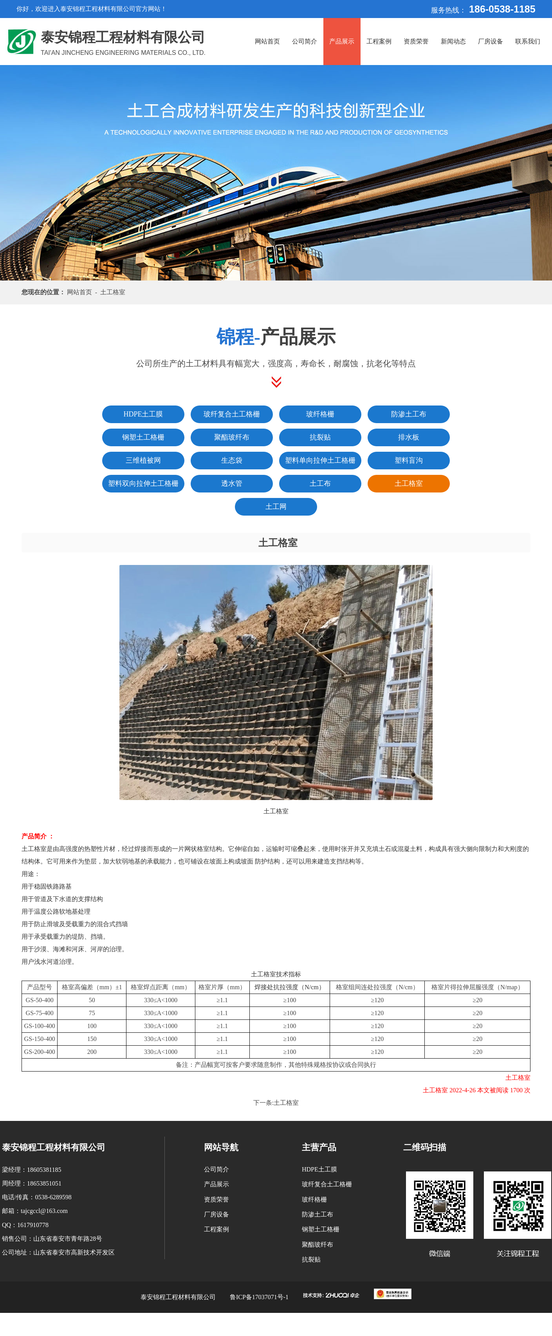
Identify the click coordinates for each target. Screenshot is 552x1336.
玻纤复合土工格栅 (327, 1184)
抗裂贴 (311, 1259)
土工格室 (286, 1102)
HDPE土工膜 (319, 1169)
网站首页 (267, 41)
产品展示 (341, 41)
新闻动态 (453, 41)
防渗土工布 (317, 1214)
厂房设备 (490, 41)
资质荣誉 (416, 41)
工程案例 (378, 41)
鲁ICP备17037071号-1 (259, 1297)
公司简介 (304, 41)
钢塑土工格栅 (320, 1229)
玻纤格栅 (314, 1199)
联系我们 (527, 41)
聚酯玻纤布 (317, 1244)
